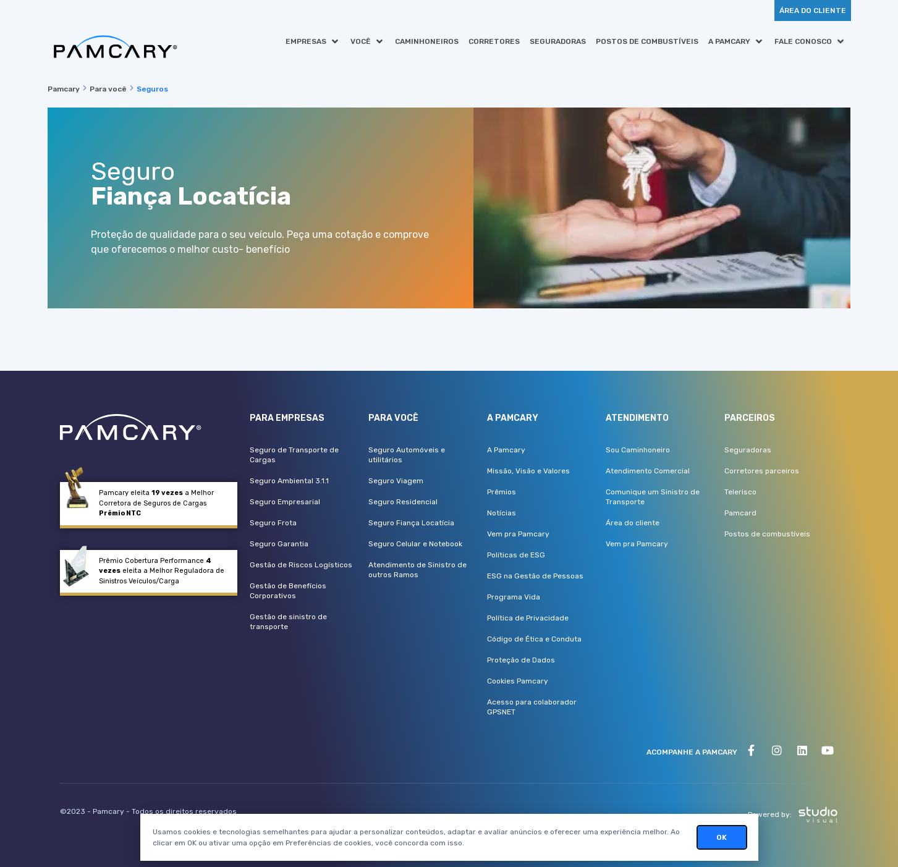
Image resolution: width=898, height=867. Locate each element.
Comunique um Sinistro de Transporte (653, 497)
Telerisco (740, 492)
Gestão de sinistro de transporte (288, 621)
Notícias (501, 513)
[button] (313, 41)
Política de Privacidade (528, 618)
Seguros (152, 89)
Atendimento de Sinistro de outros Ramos (417, 569)
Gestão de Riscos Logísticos (301, 564)
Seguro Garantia (279, 543)
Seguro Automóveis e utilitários (406, 455)
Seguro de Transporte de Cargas (294, 455)
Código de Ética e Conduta (534, 639)
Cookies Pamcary (517, 681)
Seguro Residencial (403, 501)
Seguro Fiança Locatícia (411, 522)
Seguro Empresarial (285, 501)
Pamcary (64, 89)
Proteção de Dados (521, 660)
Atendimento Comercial (648, 471)
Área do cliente (632, 522)
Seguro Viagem (395, 480)
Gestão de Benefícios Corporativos (288, 591)
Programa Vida (513, 597)
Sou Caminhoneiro (638, 450)
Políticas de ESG (516, 555)
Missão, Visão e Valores (528, 471)
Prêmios (501, 492)
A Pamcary (506, 450)
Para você (108, 89)
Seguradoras (747, 450)
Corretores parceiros (761, 471)
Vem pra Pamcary (518, 534)
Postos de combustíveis (767, 534)
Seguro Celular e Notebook (415, 543)
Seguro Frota (273, 522)
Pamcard (740, 513)
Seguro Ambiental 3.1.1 (289, 480)
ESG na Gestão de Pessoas (535, 576)
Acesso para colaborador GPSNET (532, 707)
